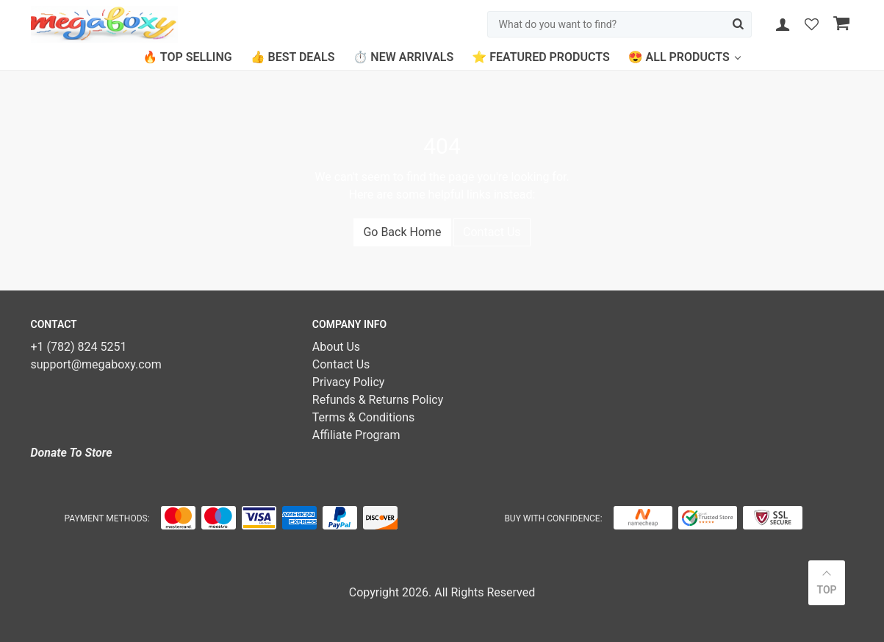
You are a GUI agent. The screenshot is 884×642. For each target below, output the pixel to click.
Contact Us (492, 232)
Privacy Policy (348, 382)
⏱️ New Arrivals (403, 57)
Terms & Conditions (363, 417)
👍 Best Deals (293, 57)
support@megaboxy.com (96, 364)
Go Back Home (402, 232)
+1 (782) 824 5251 (79, 347)
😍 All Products (679, 57)
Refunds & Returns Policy (377, 400)
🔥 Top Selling (187, 57)
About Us (336, 347)
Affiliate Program (356, 435)
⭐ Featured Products (540, 57)
